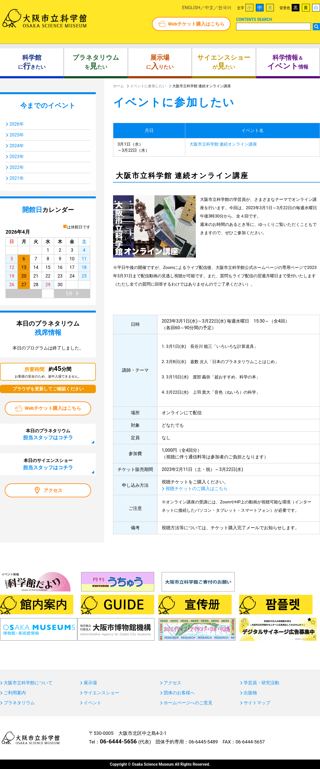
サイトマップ (257, 703)
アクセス (53, 490)
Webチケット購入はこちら (196, 24)
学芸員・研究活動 (261, 683)
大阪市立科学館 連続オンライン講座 (223, 144)
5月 (69, 293)
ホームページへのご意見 (188, 703)
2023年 (16, 156)
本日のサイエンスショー (48, 464)
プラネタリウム (19, 703)
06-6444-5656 (118, 741)
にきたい (32, 62)
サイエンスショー (101, 693)
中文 (209, 7)
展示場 (90, 683)
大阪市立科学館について (28, 683)
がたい (223, 62)
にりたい (160, 62)
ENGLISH (191, 7)
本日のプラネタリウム (48, 434)
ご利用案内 (15, 693)
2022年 (16, 167)
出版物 (250, 693)
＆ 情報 (287, 62)
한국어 (224, 7)
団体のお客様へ (179, 693)
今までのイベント (48, 105)
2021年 (16, 178)
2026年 (16, 124)
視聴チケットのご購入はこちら (197, 488)
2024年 (16, 145)
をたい (95, 62)
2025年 (16, 135)
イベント (92, 703)
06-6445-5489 (203, 742)
